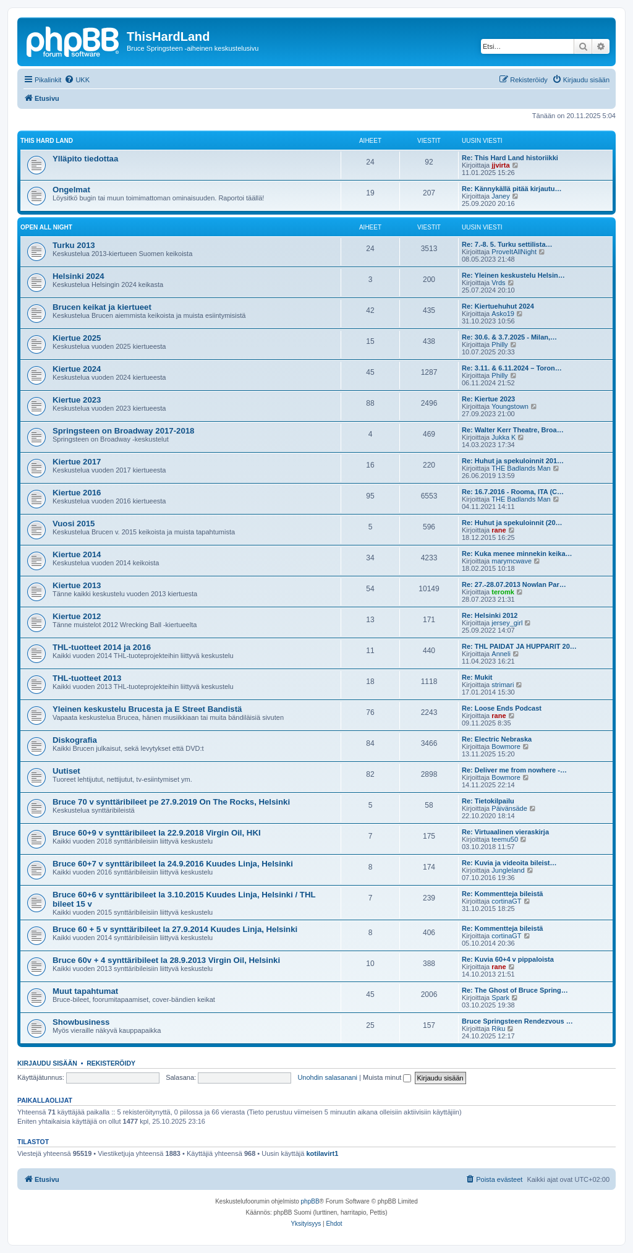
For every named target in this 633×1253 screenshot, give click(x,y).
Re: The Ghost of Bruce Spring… (515, 990)
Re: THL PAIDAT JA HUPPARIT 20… (519, 646)
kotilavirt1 (322, 1153)
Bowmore (505, 746)
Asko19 (502, 313)
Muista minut (387, 1077)
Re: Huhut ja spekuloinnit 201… (513, 460)
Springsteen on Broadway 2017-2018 (123, 430)
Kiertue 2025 (77, 338)
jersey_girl (506, 622)
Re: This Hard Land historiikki (510, 157)
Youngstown (510, 406)
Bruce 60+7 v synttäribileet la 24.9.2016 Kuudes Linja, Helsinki (173, 863)
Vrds (498, 282)
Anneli (501, 653)
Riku (498, 1028)
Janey (500, 196)
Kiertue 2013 (77, 585)
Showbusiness (81, 1022)
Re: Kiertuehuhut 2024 (498, 306)
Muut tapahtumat (85, 991)
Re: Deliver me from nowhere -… (514, 770)
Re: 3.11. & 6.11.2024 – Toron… (512, 368)
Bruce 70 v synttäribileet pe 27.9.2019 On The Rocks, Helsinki (171, 801)
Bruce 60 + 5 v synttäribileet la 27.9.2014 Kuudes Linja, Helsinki (175, 929)
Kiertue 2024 (77, 369)
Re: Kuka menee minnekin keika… (517, 553)
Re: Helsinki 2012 (490, 615)
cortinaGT (506, 901)
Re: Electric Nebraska (497, 739)
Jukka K (503, 437)
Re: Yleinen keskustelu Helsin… (513, 275)
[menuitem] (77, 79)
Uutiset (66, 771)
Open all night (46, 227)
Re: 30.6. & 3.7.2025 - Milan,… (509, 337)
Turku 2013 (74, 245)
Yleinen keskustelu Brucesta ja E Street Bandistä (147, 709)
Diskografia (75, 740)
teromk (502, 592)
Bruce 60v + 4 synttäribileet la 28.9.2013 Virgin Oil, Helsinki (166, 960)
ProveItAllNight (514, 251)
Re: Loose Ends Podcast (502, 708)
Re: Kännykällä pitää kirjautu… (511, 188)
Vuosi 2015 (74, 523)
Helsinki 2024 (78, 276)
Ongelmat (71, 189)
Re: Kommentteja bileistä (502, 893)
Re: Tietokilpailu (488, 801)
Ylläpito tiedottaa (85, 158)
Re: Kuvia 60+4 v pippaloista (508, 959)
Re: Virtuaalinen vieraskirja (505, 832)
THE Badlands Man (520, 468)
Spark (500, 997)
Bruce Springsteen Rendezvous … (517, 1021)
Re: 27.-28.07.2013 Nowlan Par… (514, 584)
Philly (499, 344)
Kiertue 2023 (77, 399)
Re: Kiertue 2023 (488, 399)
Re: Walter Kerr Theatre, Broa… (513, 430)
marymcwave (511, 561)
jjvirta (500, 165)
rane (498, 530)
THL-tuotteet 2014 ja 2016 (102, 647)
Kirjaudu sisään (47, 1063)
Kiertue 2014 (77, 554)
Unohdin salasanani (327, 1077)
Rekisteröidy (111, 1063)
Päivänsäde (509, 808)
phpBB (310, 1201)
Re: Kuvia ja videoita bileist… (509, 862)
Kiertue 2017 (77, 461)
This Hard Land (46, 140)
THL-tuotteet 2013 (87, 678)
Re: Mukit (477, 677)
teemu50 (504, 839)
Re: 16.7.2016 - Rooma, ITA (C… (513, 491)
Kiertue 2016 (77, 492)
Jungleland (507, 870)
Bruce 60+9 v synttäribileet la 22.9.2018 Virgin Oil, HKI (157, 832)
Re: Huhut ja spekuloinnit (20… (512, 522)
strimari (502, 684)
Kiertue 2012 (77, 616)
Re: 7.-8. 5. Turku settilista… (507, 244)
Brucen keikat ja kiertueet (102, 307)
